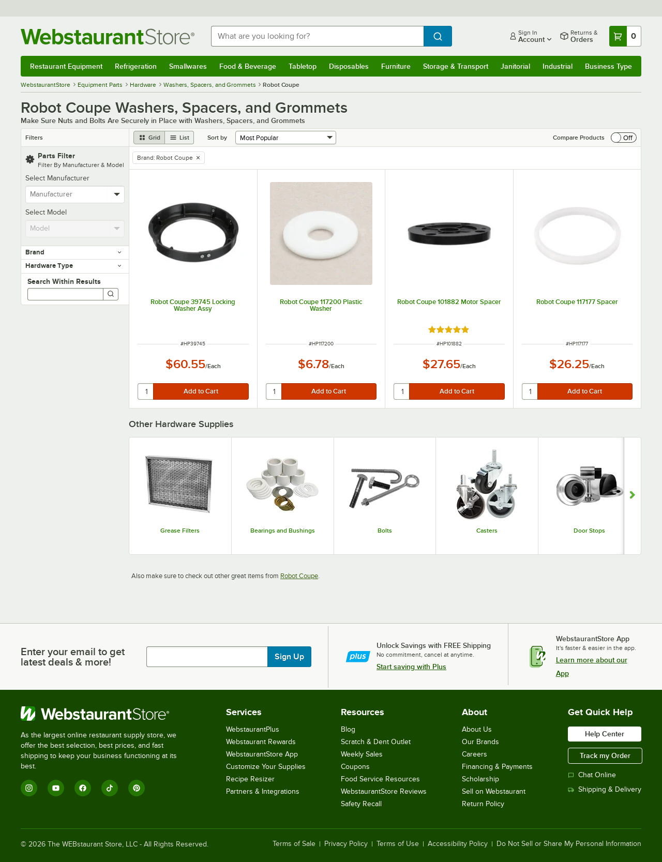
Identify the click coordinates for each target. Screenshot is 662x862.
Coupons (355, 766)
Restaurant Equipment (66, 66)
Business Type (608, 66)
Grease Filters (180, 530)
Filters (34, 137)
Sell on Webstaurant (493, 791)
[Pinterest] (136, 788)
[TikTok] (109, 788)
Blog (348, 729)
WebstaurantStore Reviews (384, 791)
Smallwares (188, 66)
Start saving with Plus (411, 666)
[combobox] (317, 36)
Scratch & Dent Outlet (376, 742)
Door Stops (589, 530)
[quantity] (146, 391)
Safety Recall (361, 804)
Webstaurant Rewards (261, 742)
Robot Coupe (299, 576)
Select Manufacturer (57, 178)
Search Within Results (64, 281)
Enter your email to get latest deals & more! (73, 656)
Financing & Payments (497, 766)
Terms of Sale (294, 844)
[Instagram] (29, 788)
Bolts (385, 530)
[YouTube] (56, 788)
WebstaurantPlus (252, 729)
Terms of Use (398, 844)
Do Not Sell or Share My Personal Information (568, 844)
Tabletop (303, 66)
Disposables (349, 66)
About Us (477, 729)
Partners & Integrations (262, 791)
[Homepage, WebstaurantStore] (107, 36)
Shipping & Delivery (604, 789)
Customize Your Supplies (266, 766)
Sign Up (289, 656)
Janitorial (515, 66)
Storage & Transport (455, 66)
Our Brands (480, 742)
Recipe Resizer (250, 779)
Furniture (396, 66)
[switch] (624, 137)
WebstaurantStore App (262, 754)
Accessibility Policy (458, 844)
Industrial (558, 66)
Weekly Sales (362, 754)
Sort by (217, 137)
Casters (487, 530)
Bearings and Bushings (282, 530)
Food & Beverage (247, 66)
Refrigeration (136, 66)
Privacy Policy (346, 844)
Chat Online (592, 775)
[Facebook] (82, 788)
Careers (474, 754)
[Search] (110, 294)
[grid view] (149, 137)
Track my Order (605, 755)
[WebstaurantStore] (106, 713)
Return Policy (483, 804)
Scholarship (480, 779)
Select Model (46, 212)
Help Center (604, 734)
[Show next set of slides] (632, 495)
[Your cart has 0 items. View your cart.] (625, 36)
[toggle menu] (117, 194)
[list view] (179, 137)
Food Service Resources (380, 779)
